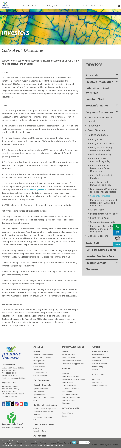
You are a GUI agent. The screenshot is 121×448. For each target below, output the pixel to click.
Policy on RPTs (97, 139)
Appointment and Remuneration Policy (100, 183)
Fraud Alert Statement (100, 357)
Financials (92, 75)
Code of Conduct (98, 354)
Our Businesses (37, 6)
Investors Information (99, 82)
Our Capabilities (39, 360)
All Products (39, 435)
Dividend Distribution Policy (103, 213)
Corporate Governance (100, 112)
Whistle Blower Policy (100, 154)
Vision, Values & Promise (42, 357)
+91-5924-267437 (11, 396)
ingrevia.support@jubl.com (16, 378)
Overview (36, 351)
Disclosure (92, 269)
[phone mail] (117, 232)
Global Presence (39, 366)
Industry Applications (53, 6)
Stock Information (97, 105)
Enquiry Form (97, 382)
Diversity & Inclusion (99, 363)
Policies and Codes (98, 134)
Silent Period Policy (99, 217)
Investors (66, 6)
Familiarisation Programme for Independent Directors (103, 190)
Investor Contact (96, 262)
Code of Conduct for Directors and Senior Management (100, 168)
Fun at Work (96, 360)
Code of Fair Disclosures (102, 195)
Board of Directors (40, 372)
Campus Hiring (97, 366)
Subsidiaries (37, 369)
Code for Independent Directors (101, 176)
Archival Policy (97, 209)
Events (64, 416)
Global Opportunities (100, 351)
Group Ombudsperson (41, 375)
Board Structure (96, 130)
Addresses (96, 379)
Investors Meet (95, 99)
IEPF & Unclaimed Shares (101, 249)
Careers (88, 6)
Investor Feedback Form (100, 256)
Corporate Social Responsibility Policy (100, 160)
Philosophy (94, 125)
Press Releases (67, 413)
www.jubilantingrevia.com (34, 189)
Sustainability (38, 363)
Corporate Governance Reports (100, 119)
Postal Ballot (93, 243)
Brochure (117, 244)
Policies (95, 369)
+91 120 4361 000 (11, 373)
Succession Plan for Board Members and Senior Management (103, 228)
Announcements (77, 6)
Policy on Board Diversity (102, 143)
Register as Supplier (99, 385)
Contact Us (97, 6)
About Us (26, 6)
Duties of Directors (98, 235)
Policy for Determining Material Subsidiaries (101, 149)
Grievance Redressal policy (103, 221)
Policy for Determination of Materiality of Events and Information (103, 202)
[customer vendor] (117, 226)
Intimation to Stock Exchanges (98, 90)
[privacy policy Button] (85, 442)
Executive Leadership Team (43, 354)
